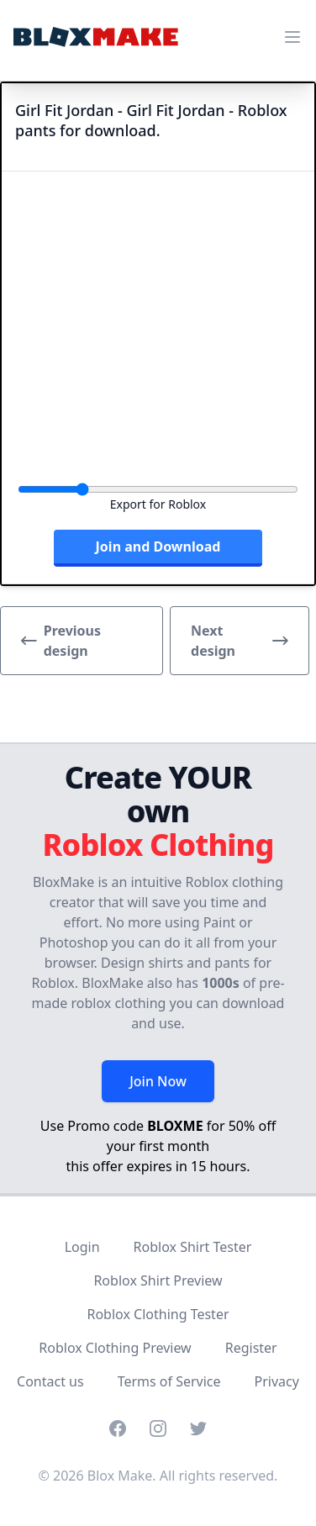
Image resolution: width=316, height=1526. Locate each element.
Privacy (277, 1381)
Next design (239, 640)
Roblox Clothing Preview (115, 1348)
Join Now (158, 1081)
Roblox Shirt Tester (193, 1247)
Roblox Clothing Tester (158, 1314)
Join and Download (158, 546)
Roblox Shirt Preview (157, 1280)
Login (82, 1247)
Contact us (50, 1381)
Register (251, 1348)
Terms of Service (169, 1381)
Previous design (61, 640)
